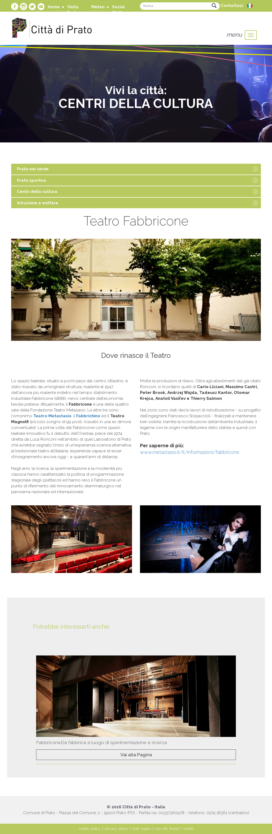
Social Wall (118, 10)
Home (54, 7)
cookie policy (89, 829)
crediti (188, 829)
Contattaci (232, 5)
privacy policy (116, 829)
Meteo (98, 7)
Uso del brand (167, 829)
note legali (141, 829)
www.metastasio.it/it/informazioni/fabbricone (189, 452)
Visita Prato (73, 10)
